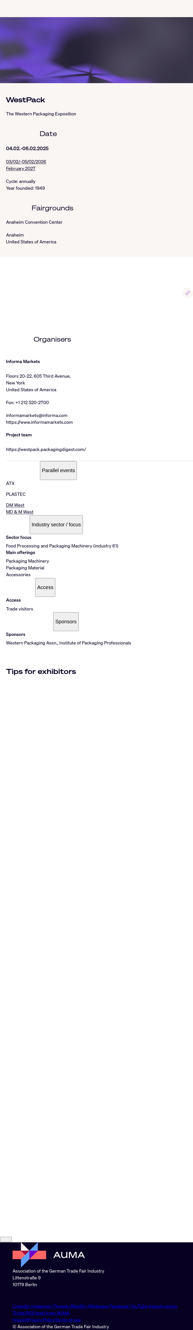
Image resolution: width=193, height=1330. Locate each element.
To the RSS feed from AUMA (41, 1313)
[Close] (6, 1239)
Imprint (20, 1320)
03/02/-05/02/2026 (26, 161)
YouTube (139, 1306)
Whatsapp (99, 1306)
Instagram (42, 1306)
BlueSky (79, 1306)
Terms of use (68, 1320)
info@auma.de (27, 1295)
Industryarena (163, 1306)
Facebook (120, 1306)
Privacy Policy (41, 1320)
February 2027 (20, 168)
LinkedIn (22, 1306)
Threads (62, 1306)
